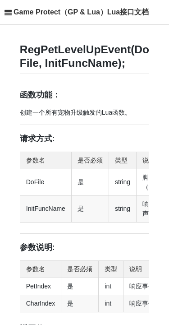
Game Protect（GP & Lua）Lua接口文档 (81, 12)
